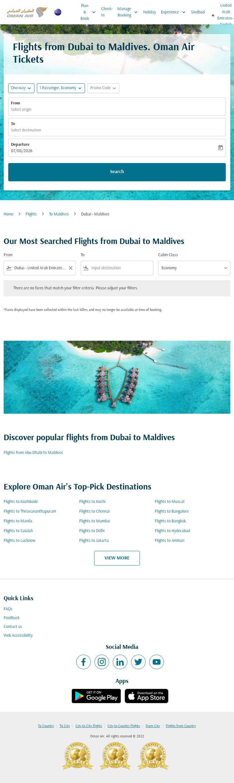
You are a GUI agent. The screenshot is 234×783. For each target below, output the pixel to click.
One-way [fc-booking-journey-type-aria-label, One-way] (18, 88)
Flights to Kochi (92, 501)
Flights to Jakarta (94, 540)
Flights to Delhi (92, 531)
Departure (20, 144)
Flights (31, 214)
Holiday (149, 12)
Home (8, 214)
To (13, 124)
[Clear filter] (70, 268)
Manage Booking (129, 12)
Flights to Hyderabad (172, 531)
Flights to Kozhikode (21, 501)
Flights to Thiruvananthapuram (30, 511)
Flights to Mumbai (94, 521)
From (15, 103)
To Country (46, 726)
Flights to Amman (169, 540)
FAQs (8, 609)
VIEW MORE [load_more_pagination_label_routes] (117, 558)
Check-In (106, 12)
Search (117, 171)
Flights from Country (181, 726)
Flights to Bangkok (170, 521)
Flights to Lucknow (19, 540)
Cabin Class (168, 255)
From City (153, 726)
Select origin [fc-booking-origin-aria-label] (21, 109)
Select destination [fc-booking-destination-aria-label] (26, 130)
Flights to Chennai (94, 511)
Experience (175, 12)
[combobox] (39, 268)
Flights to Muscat (170, 501)
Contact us (13, 627)
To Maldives (59, 214)
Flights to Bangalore (172, 511)
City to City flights (89, 726)
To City (65, 726)
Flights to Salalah (18, 531)
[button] (61, 88)
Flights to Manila (18, 521)
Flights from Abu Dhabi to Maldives (33, 453)
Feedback (12, 618)
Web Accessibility (18, 635)
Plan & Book (89, 12)
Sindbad (198, 12)
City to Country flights (124, 726)
